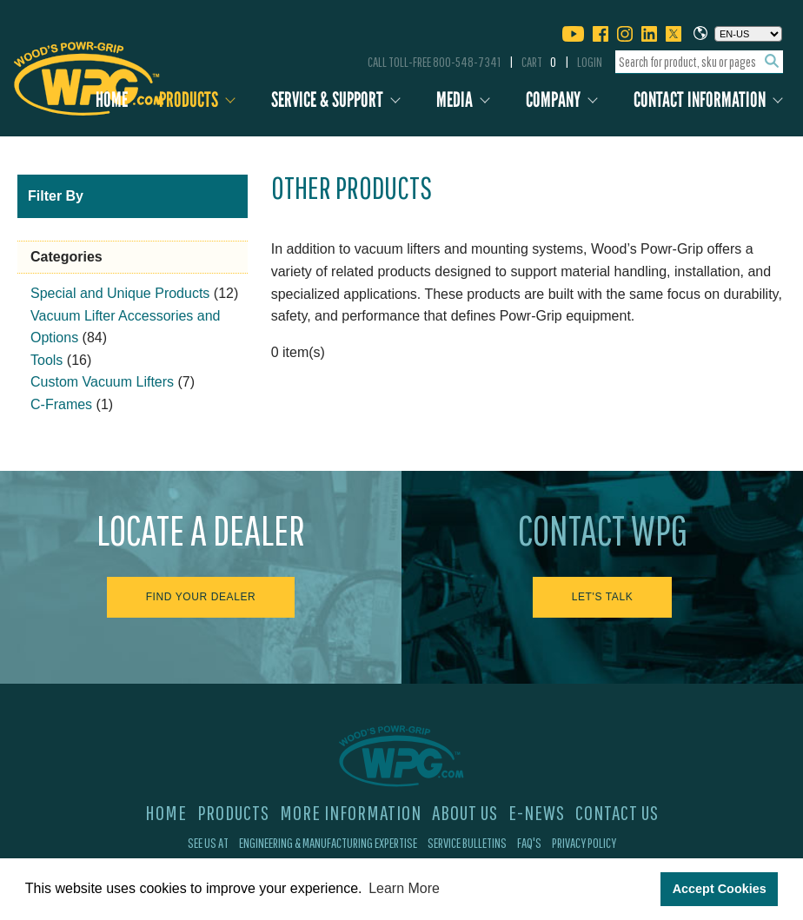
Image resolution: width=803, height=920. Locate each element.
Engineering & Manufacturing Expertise (328, 843)
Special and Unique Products (119, 293)
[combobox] (699, 62)
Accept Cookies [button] (719, 889)
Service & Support (327, 99)
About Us (465, 812)
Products (188, 99)
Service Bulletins (467, 843)
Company (553, 99)
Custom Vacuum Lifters (102, 381)
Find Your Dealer (201, 597)
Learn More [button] (404, 888)
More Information (350, 812)
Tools (46, 360)
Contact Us (617, 812)
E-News (536, 812)
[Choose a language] (748, 34)
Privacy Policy (584, 843)
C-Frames (61, 404)
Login (589, 61)
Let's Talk (603, 597)
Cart (538, 61)
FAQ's (529, 843)
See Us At (208, 843)
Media (454, 99)
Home (112, 99)
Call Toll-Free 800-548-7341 (434, 61)
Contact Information (700, 99)
